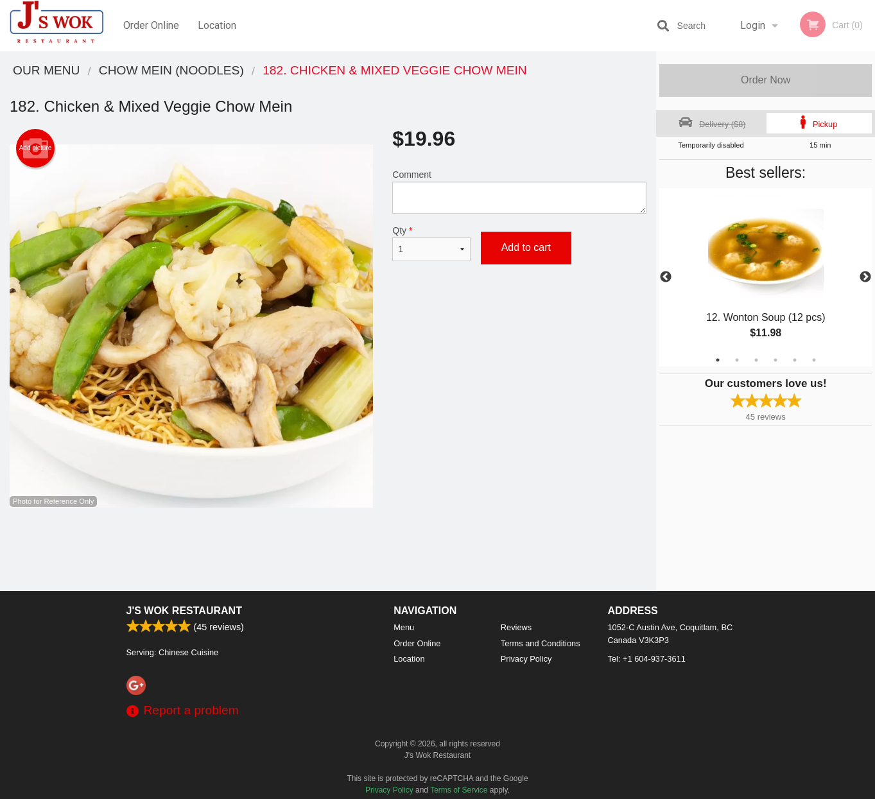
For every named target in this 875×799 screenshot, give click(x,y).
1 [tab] (717, 360)
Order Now (765, 79)
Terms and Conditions (540, 643)
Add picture (35, 148)
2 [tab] (737, 360)
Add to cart (526, 247)
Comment (519, 191)
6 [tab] (814, 360)
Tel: (647, 659)
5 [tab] (794, 360)
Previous (665, 277)
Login (752, 25)
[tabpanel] (766, 277)
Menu (404, 627)
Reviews (516, 627)
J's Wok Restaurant (184, 610)
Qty (431, 243)
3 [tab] (756, 360)
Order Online (151, 25)
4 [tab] (775, 360)
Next (865, 277)
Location (217, 25)
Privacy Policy (526, 659)
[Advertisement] (328, 549)
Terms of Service (458, 790)
